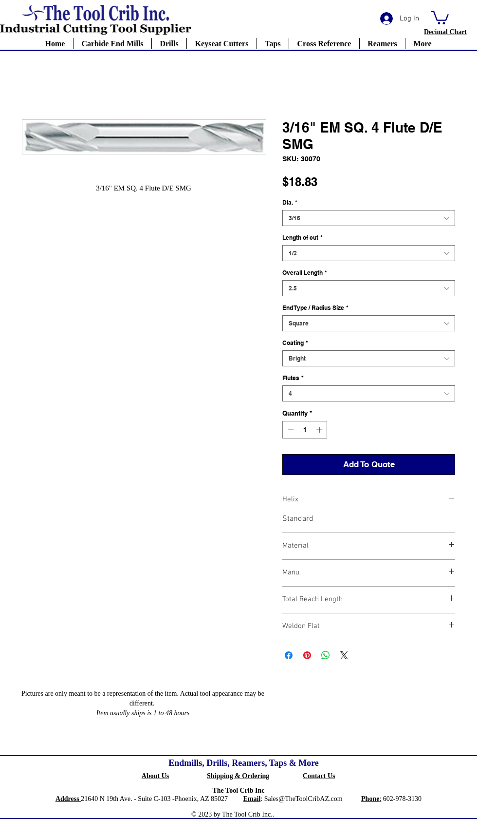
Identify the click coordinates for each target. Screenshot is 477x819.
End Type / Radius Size (315, 307)
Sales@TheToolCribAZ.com (303, 798)
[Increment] (320, 429)
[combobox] (368, 218)
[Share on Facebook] (288, 655)
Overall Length (304, 272)
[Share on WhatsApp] (325, 655)
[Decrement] (289, 429)
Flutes (293, 377)
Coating (295, 342)
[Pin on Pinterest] (307, 655)
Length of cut (302, 237)
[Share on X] (344, 655)
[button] (440, 16)
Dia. (289, 202)
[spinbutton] (304, 429)
